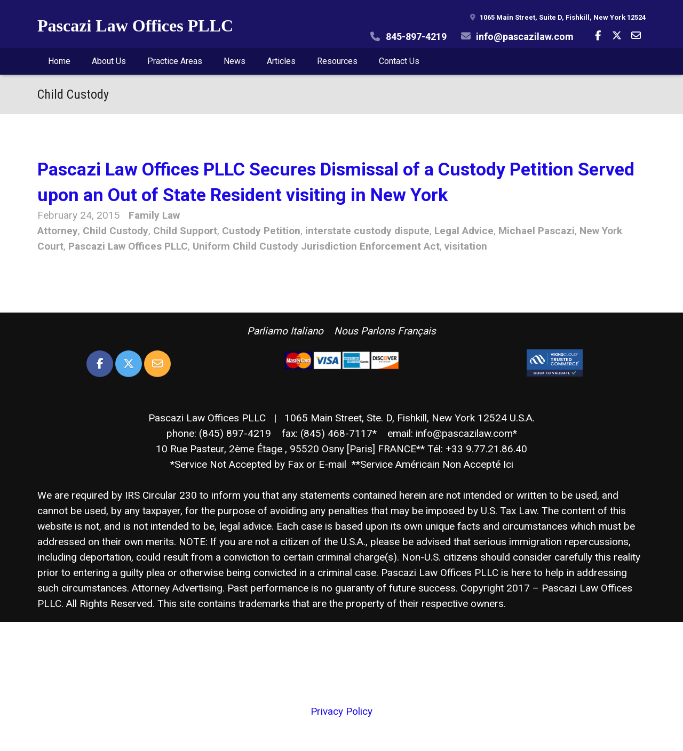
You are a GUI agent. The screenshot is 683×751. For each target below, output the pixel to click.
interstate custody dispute (367, 231)
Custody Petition (261, 231)
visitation (465, 246)
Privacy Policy (341, 711)
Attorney (57, 231)
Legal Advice (464, 231)
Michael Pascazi (536, 231)
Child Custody (115, 231)
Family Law (154, 215)
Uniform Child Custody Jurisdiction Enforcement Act (316, 246)
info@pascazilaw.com (525, 36)
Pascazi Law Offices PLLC (135, 25)
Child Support (185, 231)
